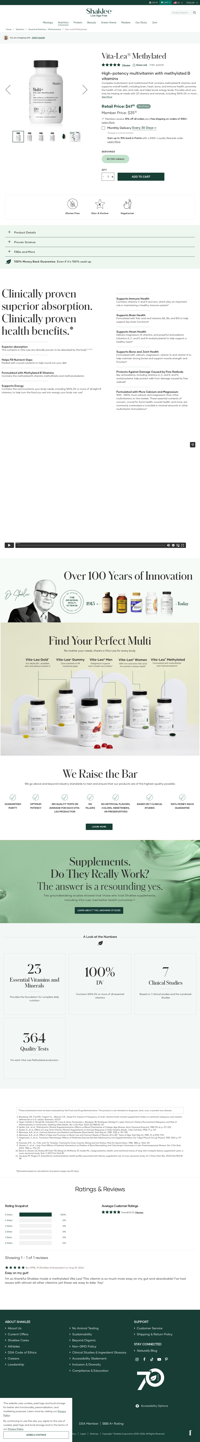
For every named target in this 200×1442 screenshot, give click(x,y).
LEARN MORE (99, 826)
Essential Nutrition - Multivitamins (45, 29)
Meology (48, 22)
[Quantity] (108, 177)
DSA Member (88, 1423)
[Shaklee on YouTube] (159, 1359)
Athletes (14, 1346)
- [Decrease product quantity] (103, 176)
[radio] (115, 159)
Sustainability (82, 1334)
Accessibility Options (154, 1405)
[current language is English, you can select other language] (192, 2)
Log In (153, 2)
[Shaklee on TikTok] (151, 1357)
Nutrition (63, 22)
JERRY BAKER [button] (38, 38)
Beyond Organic (84, 1340)
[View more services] (139, 65)
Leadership (16, 1364)
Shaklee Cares (18, 1340)
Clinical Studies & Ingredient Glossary (99, 1352)
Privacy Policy (15, 1428)
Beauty (91, 22)
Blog (147, 1350)
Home (9, 29)
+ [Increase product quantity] (112, 176)
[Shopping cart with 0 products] (165, 2)
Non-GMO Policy (84, 1346)
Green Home (108, 22)
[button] (100, 232)
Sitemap (94, 1433)
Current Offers (18, 1334)
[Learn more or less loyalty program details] (114, 141)
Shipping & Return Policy (155, 1334)
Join (154, 22)
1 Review (126, 65)
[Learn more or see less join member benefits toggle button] (108, 122)
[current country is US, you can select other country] (178, 2)
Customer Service (150, 1328)
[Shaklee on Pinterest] (166, 1359)
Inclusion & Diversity (86, 1364)
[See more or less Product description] (107, 96)
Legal (83, 1433)
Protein (78, 22)
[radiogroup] (151, 159)
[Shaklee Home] (100, 12)
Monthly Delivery (116, 128)
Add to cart (141, 176)
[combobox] (182, 13)
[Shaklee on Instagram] (137, 1359)
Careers (13, 1358)
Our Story (141, 22)
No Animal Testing (85, 1328)
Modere (125, 22)
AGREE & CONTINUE (36, 1435)
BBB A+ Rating (113, 1423)
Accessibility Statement (89, 1358)
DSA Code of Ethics (22, 1352)
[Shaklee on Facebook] (144, 1359)
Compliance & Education (90, 1370)
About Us (14, 1328)
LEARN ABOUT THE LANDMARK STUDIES (99, 910)
